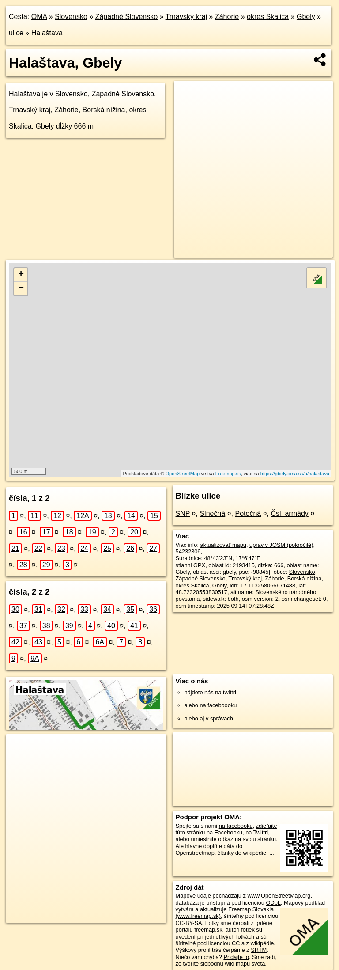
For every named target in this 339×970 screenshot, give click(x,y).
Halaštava (47, 33)
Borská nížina (104, 110)
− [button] (21, 288)
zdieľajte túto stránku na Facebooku (226, 829)
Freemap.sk (228, 473)
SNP (183, 513)
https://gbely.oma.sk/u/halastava (294, 473)
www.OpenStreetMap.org (278, 895)
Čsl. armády (289, 513)
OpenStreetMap (183, 473)
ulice (16, 33)
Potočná (248, 513)
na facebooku (236, 825)
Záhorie (227, 16)
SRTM (259, 950)
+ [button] (21, 274)
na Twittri (256, 832)
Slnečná (212, 513)
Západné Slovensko (126, 16)
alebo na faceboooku (211, 705)
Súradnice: (189, 558)
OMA (39, 16)
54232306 (188, 551)
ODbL (273, 902)
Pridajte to (236, 957)
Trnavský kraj (186, 16)
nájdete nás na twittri (210, 692)
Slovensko (71, 16)
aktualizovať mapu (223, 545)
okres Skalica (268, 16)
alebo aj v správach (209, 718)
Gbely (306, 16)
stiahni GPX (191, 565)
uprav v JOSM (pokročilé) (281, 545)
